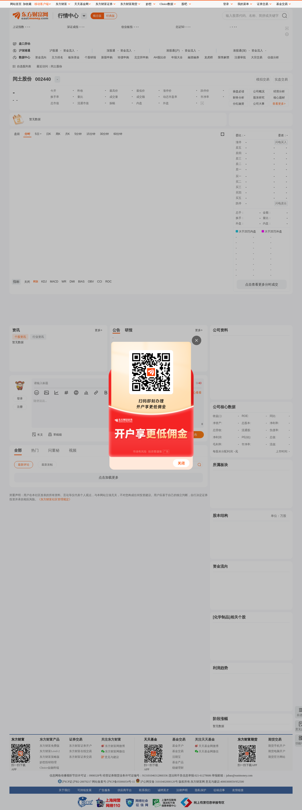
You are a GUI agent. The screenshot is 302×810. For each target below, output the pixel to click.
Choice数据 (166, 4)
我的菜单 (243, 4)
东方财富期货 (128, 4)
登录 (226, 4)
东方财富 (61, 4)
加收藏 (27, 4)
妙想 (148, 4)
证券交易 (262, 4)
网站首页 (15, 4)
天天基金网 (81, 4)
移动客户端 (41, 4)
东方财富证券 (104, 4)
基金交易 (282, 4)
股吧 (184, 4)
